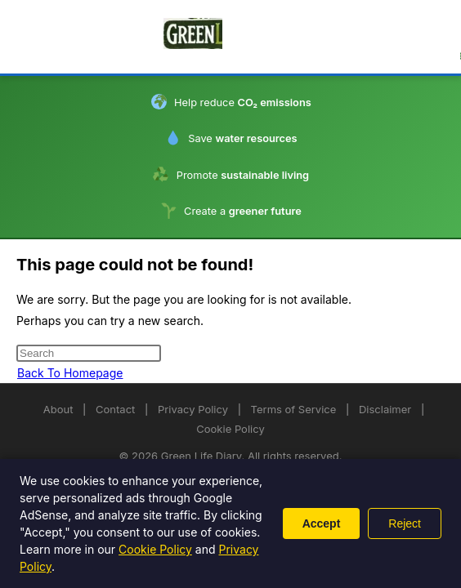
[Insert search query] (88, 353)
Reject (404, 523)
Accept (321, 523)
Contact (115, 409)
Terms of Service (294, 409)
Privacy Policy (193, 409)
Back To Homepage (70, 373)
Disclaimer (385, 409)
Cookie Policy (230, 428)
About (58, 409)
